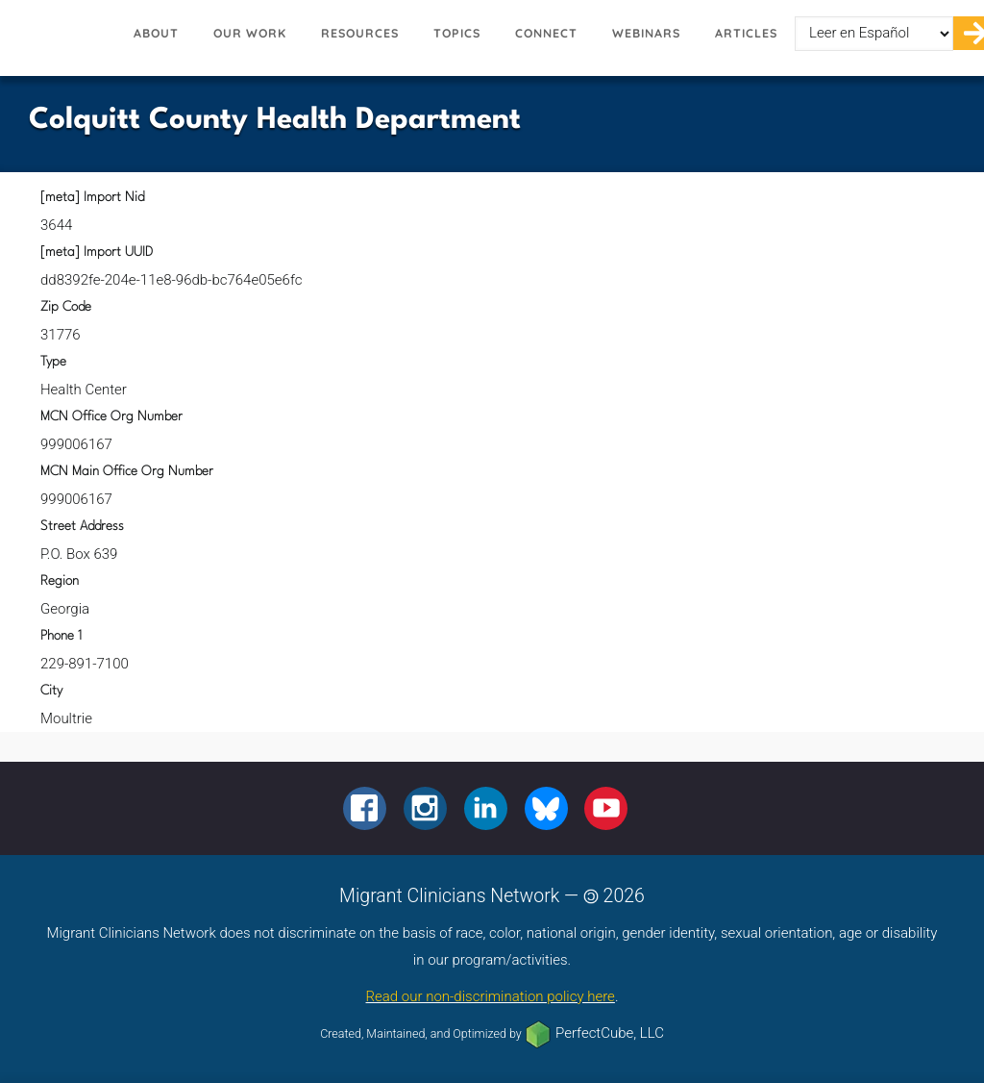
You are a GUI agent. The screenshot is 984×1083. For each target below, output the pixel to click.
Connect (546, 33)
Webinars (646, 33)
